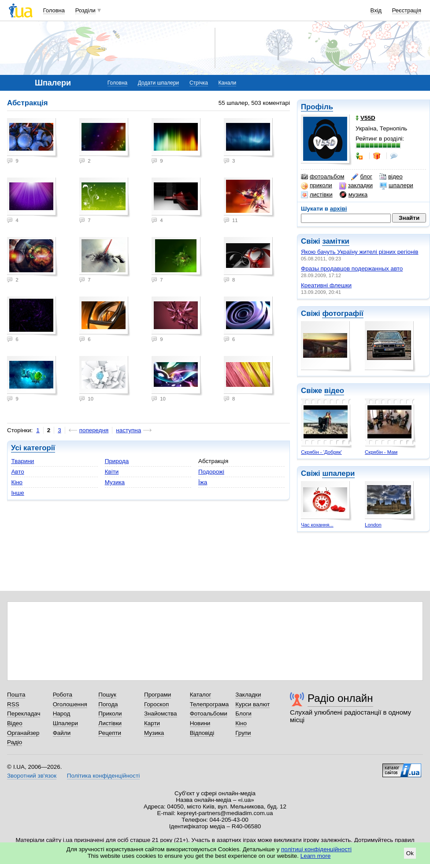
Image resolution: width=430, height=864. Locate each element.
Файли (62, 733)
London (373, 524)
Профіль (317, 107)
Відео (14, 723)
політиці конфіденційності (316, 849)
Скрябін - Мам (381, 452)
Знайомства (160, 713)
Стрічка (198, 83)
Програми (157, 694)
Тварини (22, 461)
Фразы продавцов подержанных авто (352, 268)
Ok (410, 853)
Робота (62, 694)
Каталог (200, 694)
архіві (338, 208)
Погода (108, 704)
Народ (61, 713)
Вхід (376, 10)
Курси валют (252, 704)
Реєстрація (406, 10)
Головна (54, 10)
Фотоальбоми (208, 713)
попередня (94, 430)
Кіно (16, 482)
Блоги (243, 713)
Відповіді (202, 733)
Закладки (248, 694)
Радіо (14, 742)
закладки (356, 185)
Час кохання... (317, 524)
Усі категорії (33, 448)
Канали (228, 83)
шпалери (396, 185)
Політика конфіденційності (103, 775)
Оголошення (70, 704)
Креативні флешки (326, 285)
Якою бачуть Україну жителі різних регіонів (360, 251)
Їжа (202, 482)
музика (353, 194)
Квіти (112, 471)
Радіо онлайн (340, 698)
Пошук (107, 694)
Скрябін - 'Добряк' (321, 452)
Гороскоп (156, 704)
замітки (335, 241)
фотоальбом (322, 176)
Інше (17, 492)
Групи (243, 733)
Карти (152, 723)
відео (391, 176)
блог (361, 176)
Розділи (85, 10)
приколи (316, 185)
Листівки (110, 723)
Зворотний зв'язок (31, 775)
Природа (117, 461)
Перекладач (23, 713)
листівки (317, 194)
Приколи (110, 713)
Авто (17, 471)
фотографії (342, 313)
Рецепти (109, 733)
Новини (200, 723)
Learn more (315, 856)
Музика (115, 482)
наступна (128, 430)
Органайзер (23, 733)
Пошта (16, 694)
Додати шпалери (158, 83)
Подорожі (211, 471)
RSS (13, 704)
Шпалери (65, 723)
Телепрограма (209, 704)
